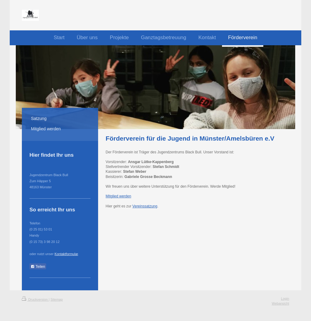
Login (285, 298)
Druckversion (35, 299)
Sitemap (56, 299)
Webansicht (280, 303)
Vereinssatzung (144, 206)
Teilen (38, 267)
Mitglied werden (118, 196)
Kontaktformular (66, 254)
